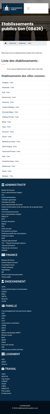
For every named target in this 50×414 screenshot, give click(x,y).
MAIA (3, 330)
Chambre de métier (8, 202)
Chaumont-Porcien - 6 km (11, 151)
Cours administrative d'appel (12, 192)
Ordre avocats (7, 229)
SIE (3, 272)
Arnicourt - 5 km (8, 132)
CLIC (3, 321)
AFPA (3, 287)
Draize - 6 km (6, 171)
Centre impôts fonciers (10, 262)
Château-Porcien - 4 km (10, 117)
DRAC (4, 294)
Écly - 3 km (6, 92)
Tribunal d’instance (8, 246)
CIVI (3, 318)
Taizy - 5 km (6, 127)
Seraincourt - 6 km (8, 166)
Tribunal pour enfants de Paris (12, 350)
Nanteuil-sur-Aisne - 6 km (11, 142)
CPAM (4, 325)
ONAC (4, 342)
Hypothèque (6, 270)
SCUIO (4, 301)
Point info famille (8, 345)
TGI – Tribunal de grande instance (14, 243)
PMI (3, 347)
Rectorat (5, 299)
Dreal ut (4, 364)
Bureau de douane (8, 190)
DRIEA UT (5, 217)
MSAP (4, 340)
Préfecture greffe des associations (14, 233)
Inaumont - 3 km (8, 102)
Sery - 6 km (6, 156)
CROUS (4, 292)
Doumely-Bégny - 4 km (10, 112)
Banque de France (8, 260)
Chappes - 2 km (7, 83)
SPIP (3, 238)
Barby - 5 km (6, 122)
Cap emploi (6, 379)
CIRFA (4, 386)
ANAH (4, 362)
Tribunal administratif (9, 241)
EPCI (3, 219)
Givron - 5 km (7, 137)
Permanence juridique (9, 231)
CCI (3, 195)
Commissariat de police (10, 212)
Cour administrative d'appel (11, 214)
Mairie (4, 224)
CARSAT (4, 381)
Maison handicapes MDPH (11, 333)
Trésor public (6, 277)
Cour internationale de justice (12, 205)
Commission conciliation (10, 323)
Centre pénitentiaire (9, 197)
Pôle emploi (6, 391)
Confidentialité (25, 406)
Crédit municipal (7, 267)
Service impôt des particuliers (12, 275)
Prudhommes (6, 393)
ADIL (3, 359)
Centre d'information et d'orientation (14, 289)
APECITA (5, 376)
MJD (3, 337)
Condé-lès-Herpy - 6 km (10, 161)
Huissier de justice (8, 221)
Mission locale (7, 335)
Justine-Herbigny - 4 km (10, 107)
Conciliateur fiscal (8, 265)
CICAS (4, 384)
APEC (4, 374)
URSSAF (4, 250)
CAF (3, 313)
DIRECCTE (5, 388)
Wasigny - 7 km (7, 176)
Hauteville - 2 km (8, 87)
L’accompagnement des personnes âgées (16, 311)
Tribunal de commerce (10, 248)
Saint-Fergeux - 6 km (9, 147)
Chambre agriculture (9, 200)
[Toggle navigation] (28, 8)
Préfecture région (8, 236)
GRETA (4, 296)
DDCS (4, 328)
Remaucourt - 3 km (9, 97)
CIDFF (4, 316)
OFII (3, 226)
